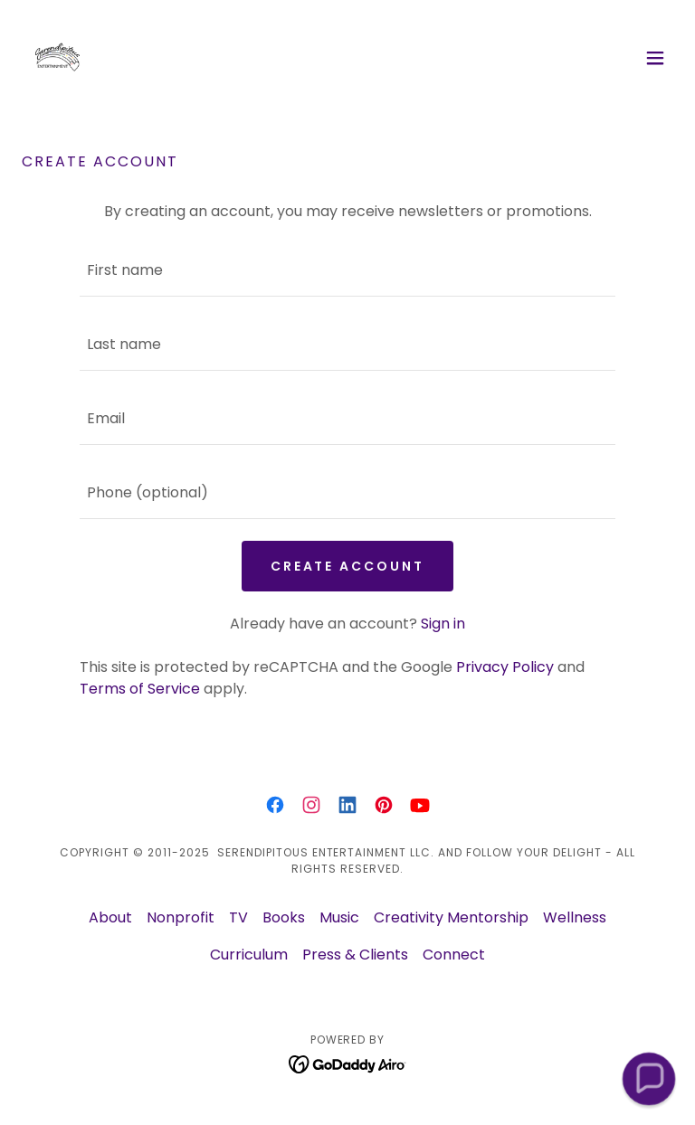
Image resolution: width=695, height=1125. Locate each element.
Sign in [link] (443, 623)
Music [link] (339, 917)
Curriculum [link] (249, 954)
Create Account (348, 566)
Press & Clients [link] (355, 954)
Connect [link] (454, 954)
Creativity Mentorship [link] (451, 917)
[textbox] (347, 270)
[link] (58, 58)
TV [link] (238, 917)
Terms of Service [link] (140, 688)
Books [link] (283, 917)
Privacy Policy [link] (505, 667)
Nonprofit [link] (180, 917)
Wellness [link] (574, 917)
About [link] (110, 917)
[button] (655, 58)
